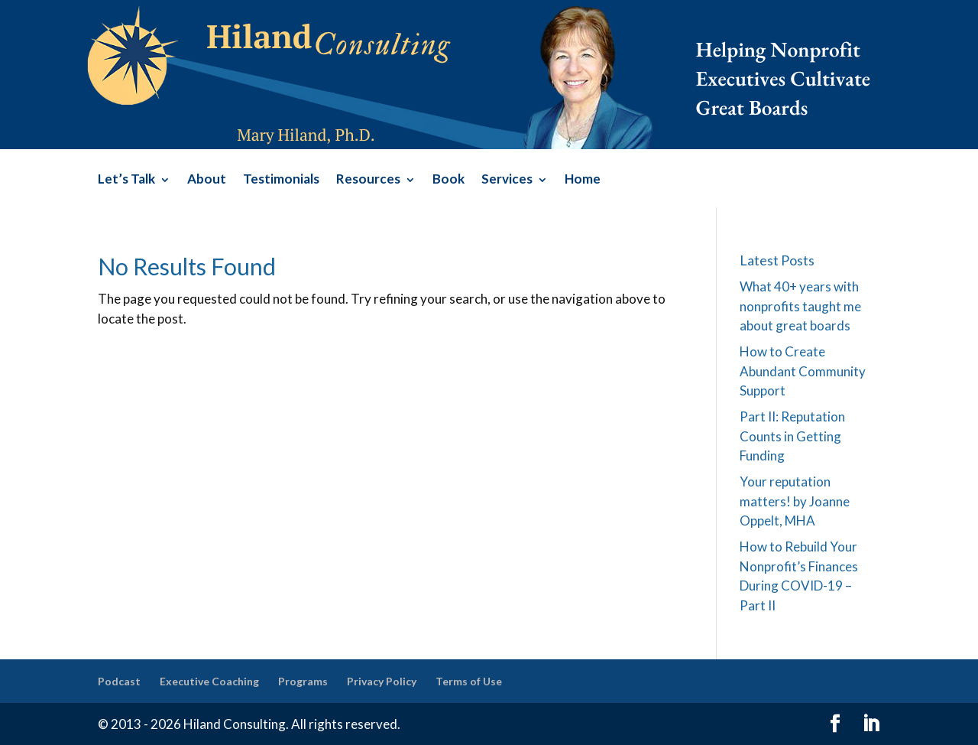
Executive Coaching (209, 681)
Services (507, 180)
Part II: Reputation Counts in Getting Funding (792, 436)
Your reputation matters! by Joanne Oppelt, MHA (795, 501)
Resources (368, 180)
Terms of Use (469, 681)
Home (583, 180)
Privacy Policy (381, 681)
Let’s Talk (126, 180)
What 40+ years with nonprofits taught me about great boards (800, 305)
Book (448, 180)
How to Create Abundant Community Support (803, 371)
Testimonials (281, 180)
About (206, 180)
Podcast (119, 681)
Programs (303, 681)
